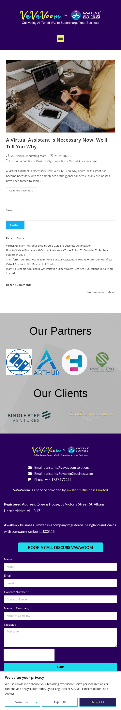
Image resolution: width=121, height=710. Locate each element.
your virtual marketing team (29, 156)
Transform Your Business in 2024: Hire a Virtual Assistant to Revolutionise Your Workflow (59, 259)
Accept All (97, 702)
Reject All (60, 702)
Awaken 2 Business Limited (87, 490)
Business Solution (22, 161)
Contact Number (15, 592)
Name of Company (17, 608)
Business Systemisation (51, 161)
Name (8, 559)
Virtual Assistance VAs (83, 161)
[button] (60, 38)
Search (10, 210)
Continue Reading (23, 189)
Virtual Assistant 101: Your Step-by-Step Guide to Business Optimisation (48, 245)
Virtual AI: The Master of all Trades (30, 264)
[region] (60, 690)
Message (10, 624)
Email (8, 575)
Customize (21, 702)
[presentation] (29, 655)
